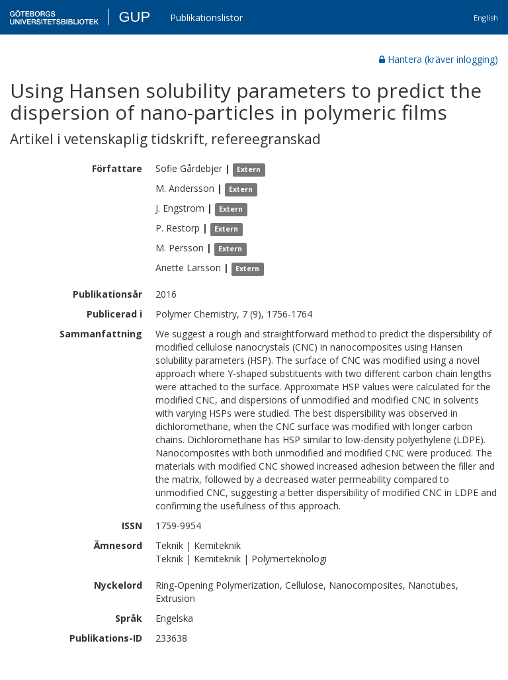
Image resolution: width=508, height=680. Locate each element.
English (486, 17)
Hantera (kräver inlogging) (438, 59)
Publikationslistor (206, 17)
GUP (134, 17)
